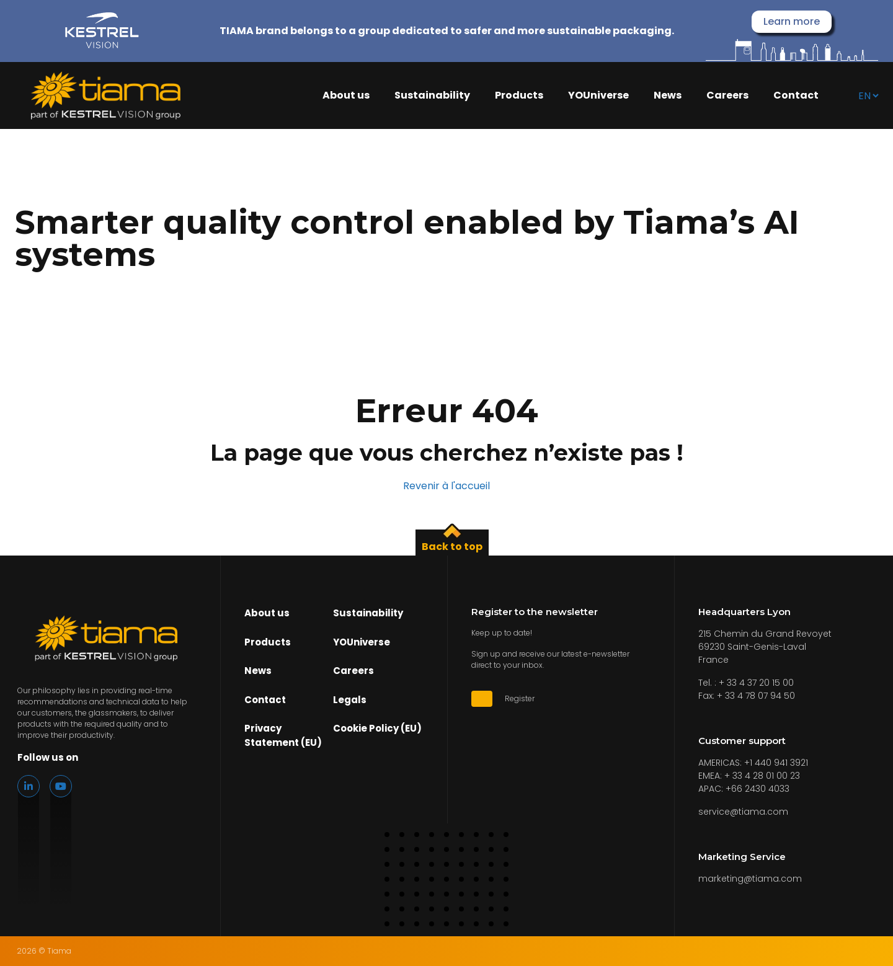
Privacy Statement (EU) (283, 735)
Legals (350, 699)
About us (346, 95)
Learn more (791, 21)
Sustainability (432, 95)
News (668, 95)
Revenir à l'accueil (446, 486)
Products (519, 95)
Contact (796, 95)
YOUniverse (598, 95)
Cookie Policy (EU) (377, 728)
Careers (727, 95)
